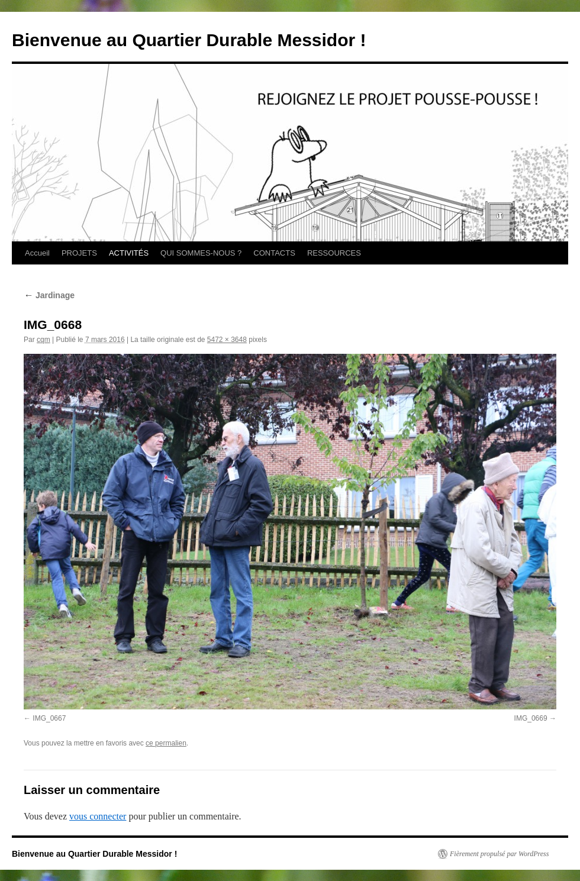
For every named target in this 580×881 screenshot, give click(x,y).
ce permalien (166, 743)
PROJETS (79, 253)
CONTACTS (274, 253)
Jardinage (49, 295)
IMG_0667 (49, 718)
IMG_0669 (530, 718)
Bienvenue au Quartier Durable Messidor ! (189, 40)
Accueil (37, 253)
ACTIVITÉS (129, 253)
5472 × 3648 (227, 339)
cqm (43, 339)
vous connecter (97, 816)
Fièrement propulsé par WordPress (499, 854)
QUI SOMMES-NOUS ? (200, 253)
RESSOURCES (334, 253)
